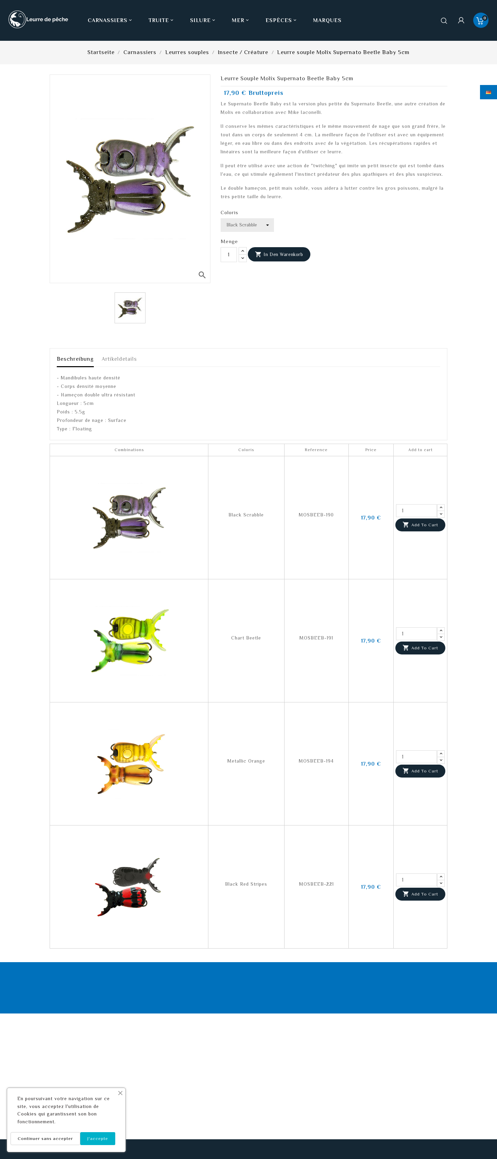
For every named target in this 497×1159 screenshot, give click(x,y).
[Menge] (229, 254)
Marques (327, 20)
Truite (162, 20)
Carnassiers (110, 20)
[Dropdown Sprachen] (488, 92)
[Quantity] (416, 510)
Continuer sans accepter (45, 1138)
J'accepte (97, 1138)
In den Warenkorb (279, 254)
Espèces (281, 20)
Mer (241, 20)
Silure (203, 20)
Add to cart (420, 525)
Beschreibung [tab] (75, 359)
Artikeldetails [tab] (119, 359)
